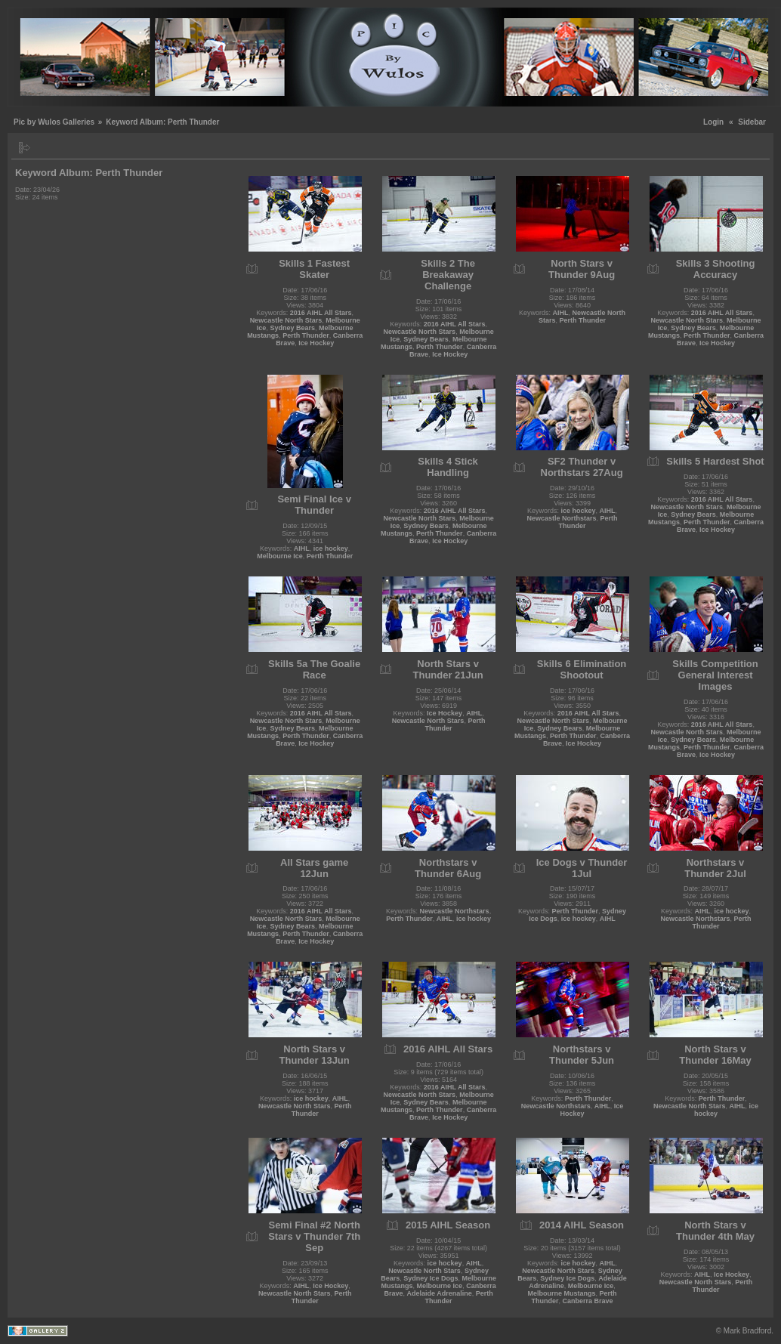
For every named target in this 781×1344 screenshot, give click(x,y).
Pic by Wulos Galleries (54, 122)
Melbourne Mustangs (562, 1293)
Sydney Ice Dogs (430, 1278)
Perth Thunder (305, 335)
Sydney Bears (292, 328)
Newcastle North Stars (286, 320)
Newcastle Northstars (562, 518)
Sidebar (752, 122)
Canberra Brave (588, 1301)
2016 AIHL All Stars (321, 313)
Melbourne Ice (280, 556)
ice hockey (330, 548)
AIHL (561, 313)
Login (713, 122)
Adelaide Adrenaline (439, 1293)
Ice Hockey (316, 343)
